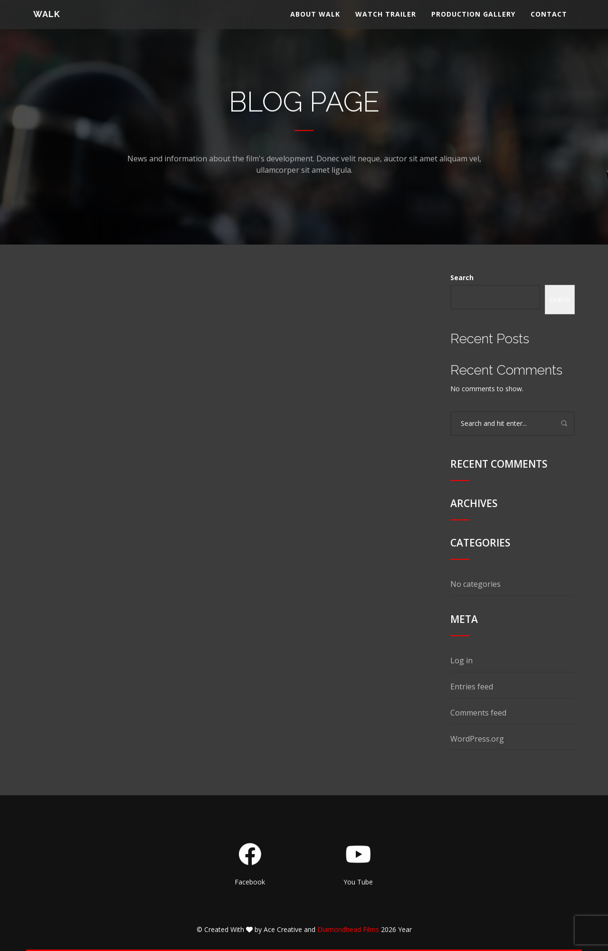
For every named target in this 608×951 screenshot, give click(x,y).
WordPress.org (477, 739)
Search (462, 277)
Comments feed (478, 712)
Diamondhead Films (348, 929)
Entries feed (471, 686)
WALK (46, 21)
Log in (461, 660)
